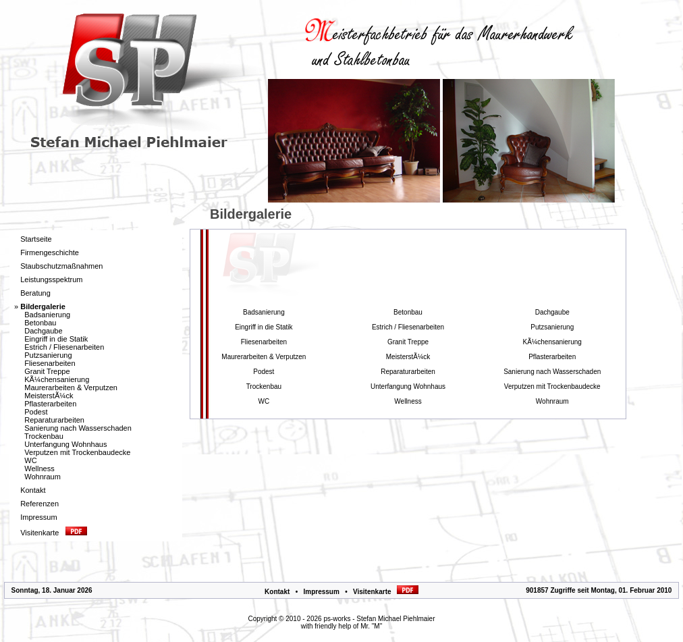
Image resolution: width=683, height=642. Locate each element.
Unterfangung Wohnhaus (65, 444)
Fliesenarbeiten (49, 363)
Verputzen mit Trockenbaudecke (77, 452)
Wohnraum (42, 477)
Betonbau (40, 323)
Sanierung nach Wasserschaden (78, 428)
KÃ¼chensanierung (56, 379)
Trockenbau (43, 436)
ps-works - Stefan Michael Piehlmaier (379, 618)
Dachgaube (43, 331)
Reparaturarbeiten (54, 420)
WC (30, 460)
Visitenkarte (385, 591)
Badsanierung (47, 315)
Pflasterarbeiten (50, 404)
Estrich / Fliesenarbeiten (64, 347)
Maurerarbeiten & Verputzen (70, 387)
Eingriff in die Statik (56, 339)
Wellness (39, 468)
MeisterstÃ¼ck (48, 396)
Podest (35, 412)
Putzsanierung (48, 355)
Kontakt (277, 591)
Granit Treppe (47, 371)
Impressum (321, 591)
